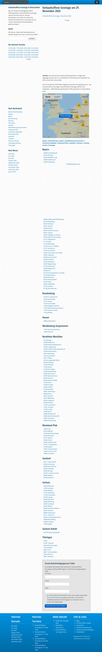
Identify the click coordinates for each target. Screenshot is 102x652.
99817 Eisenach (49, 556)
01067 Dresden (48, 488)
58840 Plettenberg (50, 420)
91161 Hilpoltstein (50, 239)
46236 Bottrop (48, 378)
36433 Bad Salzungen (51, 545)
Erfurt (45, 541)
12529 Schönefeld (49, 304)
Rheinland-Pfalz (13, 134)
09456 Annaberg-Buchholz (52, 517)
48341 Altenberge (49, 391)
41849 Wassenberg (50, 371)
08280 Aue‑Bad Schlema (51, 508)
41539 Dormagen (49, 369)
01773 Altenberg (49, 493)
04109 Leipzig (48, 497)
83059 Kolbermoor (50, 160)
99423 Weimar (48, 554)
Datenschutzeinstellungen (85, 630)
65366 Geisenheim (50, 321)
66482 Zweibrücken (50, 442)
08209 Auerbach (49, 504)
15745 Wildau (48, 313)
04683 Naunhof (49, 499)
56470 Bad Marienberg (51, 433)
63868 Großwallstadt (50, 153)
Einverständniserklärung (55, 597)
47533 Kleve (47, 383)
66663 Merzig (48, 471)
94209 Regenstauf (49, 268)
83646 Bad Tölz (75, 164)
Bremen (11, 121)
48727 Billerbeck (49, 398)
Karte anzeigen (65, 116)
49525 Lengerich (49, 400)
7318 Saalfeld (48, 548)
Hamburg (11, 123)
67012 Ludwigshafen (50, 445)
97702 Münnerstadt (50, 288)
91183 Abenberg (49, 244)
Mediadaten (80, 632)
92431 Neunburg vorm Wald (53, 253)
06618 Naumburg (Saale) (52, 532)
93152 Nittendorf (49, 266)
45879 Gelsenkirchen (50, 376)
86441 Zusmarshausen (51, 230)
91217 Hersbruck (49, 248)
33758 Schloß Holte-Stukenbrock (54, 349)
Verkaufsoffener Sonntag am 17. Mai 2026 (41, 634)
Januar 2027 (12, 172)
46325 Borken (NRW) (50, 380)
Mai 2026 (11, 154)
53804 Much (48, 412)
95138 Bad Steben (49, 275)
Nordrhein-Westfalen (15, 132)
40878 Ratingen (49, 362)
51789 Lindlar (48, 409)
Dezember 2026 (13, 169)
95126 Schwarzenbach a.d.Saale (54, 273)
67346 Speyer (48, 447)
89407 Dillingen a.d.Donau (52, 235)
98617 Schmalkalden (50, 552)
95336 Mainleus (49, 277)
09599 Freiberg (48, 522)
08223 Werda (48, 506)
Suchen (31, 38)
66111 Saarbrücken (50, 462)
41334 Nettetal (48, 365)
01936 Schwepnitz (49, 495)
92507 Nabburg (49, 255)
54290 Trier (47, 429)
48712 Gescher (48, 396)
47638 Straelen (48, 385)
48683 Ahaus (48, 394)
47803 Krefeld (48, 387)
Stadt (46, 588)
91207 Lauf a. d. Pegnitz (51, 246)
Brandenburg (12, 119)
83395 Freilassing (49, 162)
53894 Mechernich (50, 414)
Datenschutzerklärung (83, 627)
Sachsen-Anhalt (13, 141)
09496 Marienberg (50, 519)
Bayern (10, 114)
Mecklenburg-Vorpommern (17, 127)
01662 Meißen (48, 490)
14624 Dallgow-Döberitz (51, 306)
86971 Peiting (48, 233)
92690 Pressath (49, 259)
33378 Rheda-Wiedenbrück (52, 345)
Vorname (48, 574)
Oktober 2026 (12, 165)
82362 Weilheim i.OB (50, 157)
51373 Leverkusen (50, 405)
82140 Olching (48, 155)
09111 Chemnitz (49, 515)
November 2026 (13, 167)
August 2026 (12, 161)
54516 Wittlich (48, 431)
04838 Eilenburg (49, 502)
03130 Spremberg (49, 299)
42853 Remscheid (49, 374)
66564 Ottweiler (49, 469)
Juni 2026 (11, 156)
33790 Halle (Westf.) (50, 351)
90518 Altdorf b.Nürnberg (52, 237)
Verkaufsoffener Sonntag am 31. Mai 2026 (41, 647)
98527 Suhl (47, 550)
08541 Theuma (48, 511)
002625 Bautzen (49, 486)
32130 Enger (48, 340)
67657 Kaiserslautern (50, 449)
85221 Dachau (48, 226)
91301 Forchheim (49, 251)
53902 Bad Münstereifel (51, 416)
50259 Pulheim (48, 403)
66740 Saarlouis (49, 478)
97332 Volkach (48, 286)
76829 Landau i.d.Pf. (50, 451)
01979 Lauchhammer (51, 297)
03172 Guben (48, 301)
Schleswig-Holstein (14, 143)
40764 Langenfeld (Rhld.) (52, 360)
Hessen (10, 125)
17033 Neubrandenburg (51, 329)
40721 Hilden (48, 358)
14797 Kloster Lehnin (50, 310)
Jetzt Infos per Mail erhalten (55, 606)
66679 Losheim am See (51, 473)
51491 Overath (48, 407)
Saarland (11, 136)
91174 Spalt (47, 242)
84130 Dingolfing (49, 222)
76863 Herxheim (49, 453)
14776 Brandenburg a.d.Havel (53, 308)
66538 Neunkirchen (50, 466)
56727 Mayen (48, 438)
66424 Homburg (49, 464)
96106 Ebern (48, 282)
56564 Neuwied (49, 436)
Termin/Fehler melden (83, 623)
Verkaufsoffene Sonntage (50, 16)
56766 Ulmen (48, 440)
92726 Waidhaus (49, 262)
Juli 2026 (11, 158)
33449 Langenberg (50, 347)
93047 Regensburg (50, 264)
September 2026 (13, 163)
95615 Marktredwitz (50, 280)
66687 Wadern (48, 475)
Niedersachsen (13, 130)
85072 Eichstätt (49, 224)
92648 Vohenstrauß (50, 257)
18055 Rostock (48, 332)
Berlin (10, 116)
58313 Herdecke (49, 418)
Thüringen (11, 145)
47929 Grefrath (48, 389)
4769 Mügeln (48, 524)
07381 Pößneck (49, 543)
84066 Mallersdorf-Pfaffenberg (54, 219)
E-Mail (47, 581)
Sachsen (11, 139)
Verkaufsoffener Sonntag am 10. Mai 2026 (41, 627)
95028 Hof (47, 271)
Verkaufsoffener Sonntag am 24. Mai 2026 (41, 641)
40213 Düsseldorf (49, 356)
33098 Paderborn (49, 342)
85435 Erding (48, 228)
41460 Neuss (48, 367)
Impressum (80, 625)
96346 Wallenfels (49, 284)
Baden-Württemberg (15, 112)
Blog (77, 621)
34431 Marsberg (49, 354)
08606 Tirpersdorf (49, 513)
